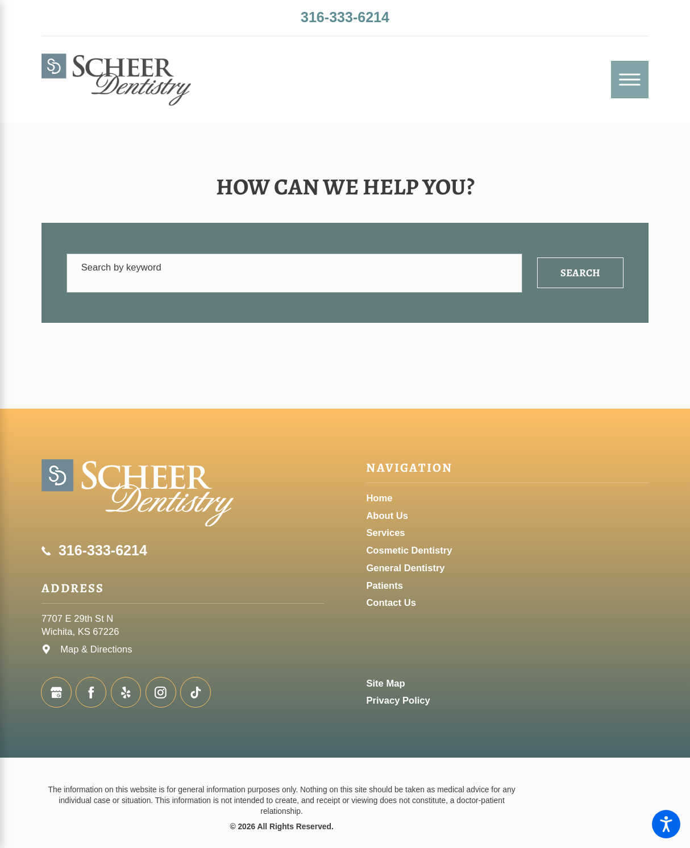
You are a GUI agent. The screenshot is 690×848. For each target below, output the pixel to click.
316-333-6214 (345, 17)
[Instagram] (161, 692)
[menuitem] (507, 498)
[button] (666, 824)
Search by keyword (121, 267)
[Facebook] (91, 692)
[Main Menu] (630, 79)
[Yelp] (126, 692)
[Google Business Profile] (56, 692)
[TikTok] (195, 692)
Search (580, 272)
